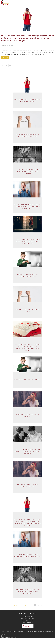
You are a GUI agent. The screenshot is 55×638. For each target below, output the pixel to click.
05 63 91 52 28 (29, 620)
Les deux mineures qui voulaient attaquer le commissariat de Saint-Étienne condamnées (27, 171)
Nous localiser (29, 626)
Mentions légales (49, 631)
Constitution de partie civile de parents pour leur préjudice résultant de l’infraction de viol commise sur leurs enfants (27, 347)
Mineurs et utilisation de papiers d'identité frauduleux (27, 485)
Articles (3, 634)
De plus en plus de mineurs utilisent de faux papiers (27, 415)
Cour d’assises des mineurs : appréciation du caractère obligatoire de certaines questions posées (27, 591)
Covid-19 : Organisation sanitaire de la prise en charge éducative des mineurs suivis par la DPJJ (28, 241)
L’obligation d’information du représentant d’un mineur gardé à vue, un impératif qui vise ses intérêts (27, 206)
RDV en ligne (33, 631)
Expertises (9, 631)
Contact (27, 631)
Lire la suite (5, 57)
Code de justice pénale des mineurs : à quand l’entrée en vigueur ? (27, 275)
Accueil (3, 631)
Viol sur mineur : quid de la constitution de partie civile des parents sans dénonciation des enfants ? (27, 451)
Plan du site (41, 631)
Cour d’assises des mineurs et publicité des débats (27, 310)
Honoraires (20, 631)
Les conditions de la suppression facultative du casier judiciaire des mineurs (27, 555)
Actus (14, 631)
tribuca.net (9, 47)
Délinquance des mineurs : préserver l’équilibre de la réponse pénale (27, 135)
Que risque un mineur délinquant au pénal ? (27, 379)
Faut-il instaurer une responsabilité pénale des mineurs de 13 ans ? (27, 100)
